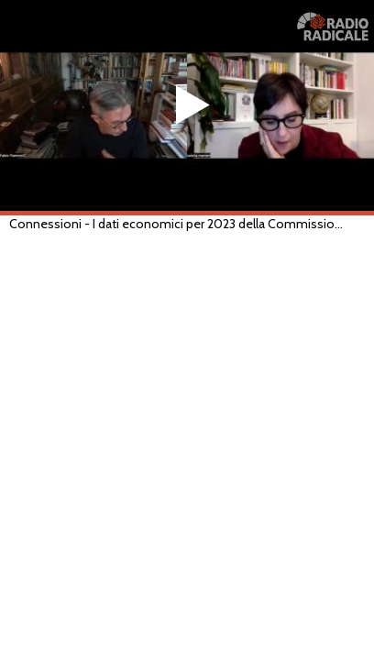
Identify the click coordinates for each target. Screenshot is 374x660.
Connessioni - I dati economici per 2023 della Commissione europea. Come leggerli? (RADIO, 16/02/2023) (177, 223)
